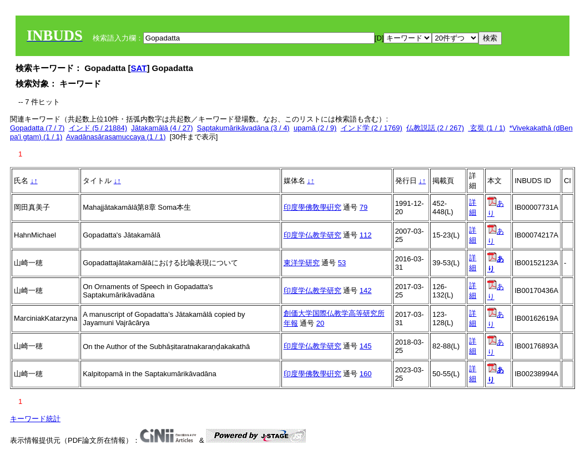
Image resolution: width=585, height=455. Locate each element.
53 (342, 263)
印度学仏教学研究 (312, 235)
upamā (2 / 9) (315, 128)
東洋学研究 (302, 263)
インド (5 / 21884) (98, 128)
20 (320, 323)
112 (366, 235)
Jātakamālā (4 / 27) (162, 128)
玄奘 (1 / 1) (486, 128)
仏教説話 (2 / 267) (435, 128)
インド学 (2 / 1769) (371, 128)
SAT (139, 68)
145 (366, 346)
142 (366, 290)
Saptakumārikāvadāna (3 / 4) (243, 128)
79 (363, 207)
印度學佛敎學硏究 (312, 207)
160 (366, 374)
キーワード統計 (35, 418)
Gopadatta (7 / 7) (37, 128)
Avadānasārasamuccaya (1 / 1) (116, 137)
